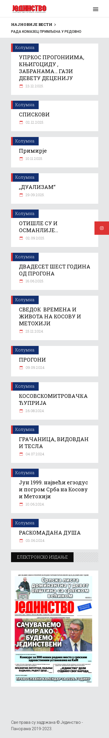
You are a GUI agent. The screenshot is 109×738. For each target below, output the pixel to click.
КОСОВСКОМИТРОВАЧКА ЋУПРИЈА (53, 399)
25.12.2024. (34, 331)
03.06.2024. (35, 540)
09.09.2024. (35, 367)
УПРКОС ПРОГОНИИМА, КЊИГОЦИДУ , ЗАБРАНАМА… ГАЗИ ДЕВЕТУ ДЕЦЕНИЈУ (51, 68)
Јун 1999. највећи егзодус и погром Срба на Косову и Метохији (53, 489)
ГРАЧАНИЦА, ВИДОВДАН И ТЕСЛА (54, 443)
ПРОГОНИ (32, 359)
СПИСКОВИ (34, 114)
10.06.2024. (35, 504)
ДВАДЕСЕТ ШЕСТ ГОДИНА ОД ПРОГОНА (54, 270)
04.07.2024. (35, 454)
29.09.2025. (35, 194)
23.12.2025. (34, 86)
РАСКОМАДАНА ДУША (50, 532)
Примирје (33, 150)
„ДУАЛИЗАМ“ (37, 186)
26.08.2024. (35, 410)
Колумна (24, 47)
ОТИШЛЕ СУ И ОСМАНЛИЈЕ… (38, 227)
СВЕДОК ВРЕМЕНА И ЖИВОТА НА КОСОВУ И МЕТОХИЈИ (50, 316)
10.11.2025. (34, 158)
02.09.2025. (35, 238)
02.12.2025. (34, 122)
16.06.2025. (34, 281)
